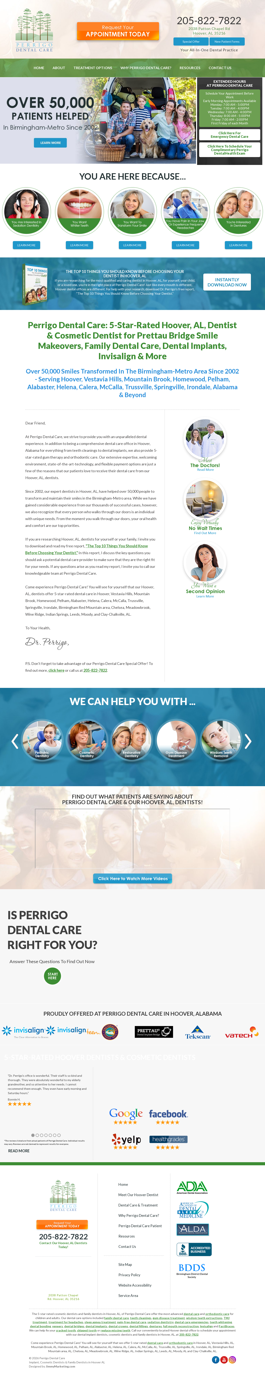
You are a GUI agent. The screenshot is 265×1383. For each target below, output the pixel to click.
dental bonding (40, 1326)
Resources (190, 68)
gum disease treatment (169, 1318)
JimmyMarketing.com (60, 1366)
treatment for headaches (65, 1322)
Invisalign (206, 1326)
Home (39, 68)
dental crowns (118, 1326)
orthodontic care (217, 1314)
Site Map (125, 1264)
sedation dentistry (160, 1322)
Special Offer (191, 41)
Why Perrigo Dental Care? (145, 68)
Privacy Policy (129, 1275)
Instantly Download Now (227, 282)
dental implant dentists (92, 1334)
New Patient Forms (227, 41)
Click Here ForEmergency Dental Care (229, 134)
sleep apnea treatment (100, 1322)
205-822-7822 (209, 20)
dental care (191, 1314)
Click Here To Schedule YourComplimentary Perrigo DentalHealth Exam (229, 149)
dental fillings (138, 1326)
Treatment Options (92, 68)
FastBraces (226, 1326)
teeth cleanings (140, 1318)
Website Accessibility (135, 1285)
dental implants (96, 1326)
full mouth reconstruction (181, 1326)
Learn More (26, 245)
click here (56, 670)
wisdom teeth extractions (204, 1318)
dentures (155, 1326)
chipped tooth (87, 1330)
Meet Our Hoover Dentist (138, 1195)
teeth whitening (221, 1322)
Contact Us (220, 68)
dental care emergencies (191, 1322)
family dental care (116, 1318)
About (59, 68)
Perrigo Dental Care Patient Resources (140, 1231)
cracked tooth (66, 1330)
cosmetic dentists (120, 1334)
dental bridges (74, 1326)
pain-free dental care (131, 1322)
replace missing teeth (115, 1330)
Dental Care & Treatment (138, 1205)
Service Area (128, 1295)
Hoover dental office (183, 1330)
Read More (19, 1151)
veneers (57, 1326)
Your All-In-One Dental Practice (209, 50)
